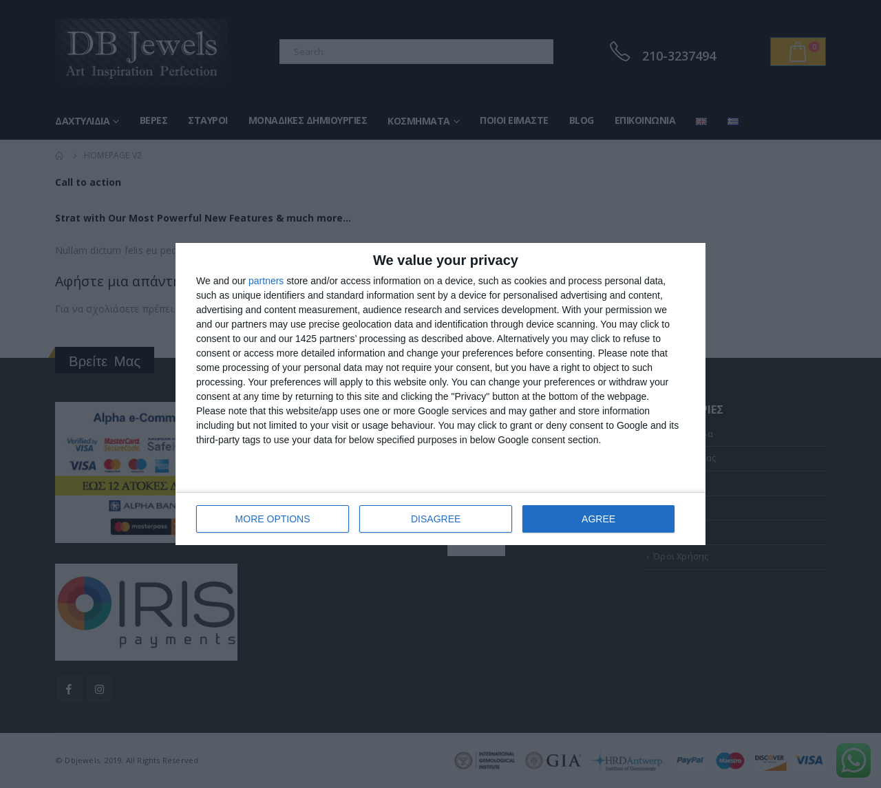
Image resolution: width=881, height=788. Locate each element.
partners (266, 281)
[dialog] (440, 394)
